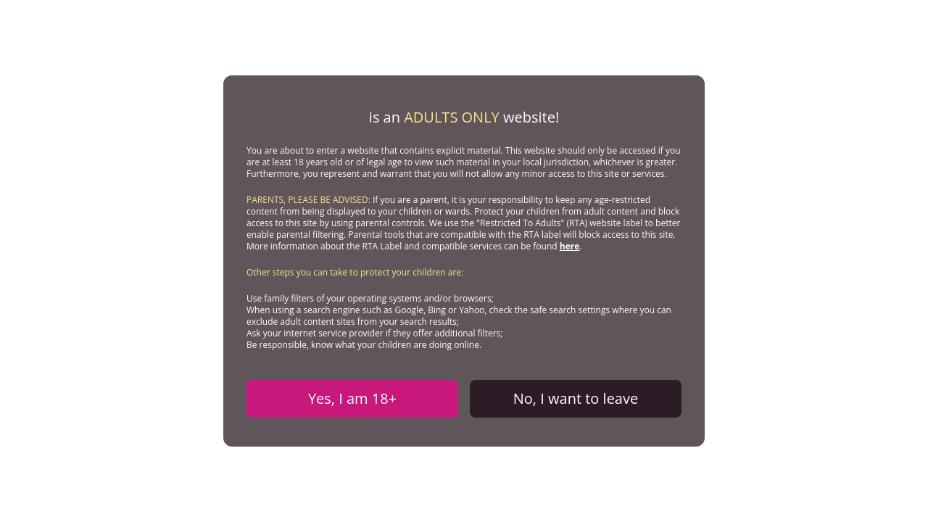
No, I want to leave (575, 398)
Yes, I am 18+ (352, 398)
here (570, 246)
